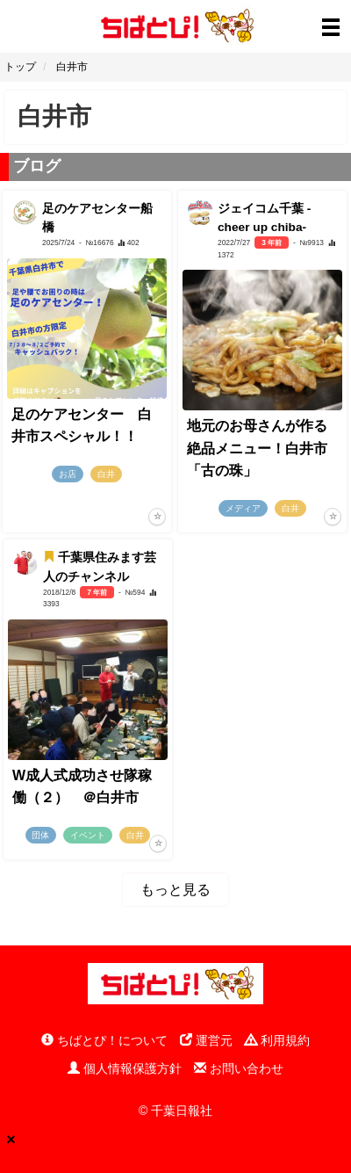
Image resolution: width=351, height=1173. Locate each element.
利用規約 (277, 1040)
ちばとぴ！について (104, 1040)
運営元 (206, 1040)
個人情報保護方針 (125, 1068)
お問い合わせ (238, 1068)
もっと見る (175, 889)
